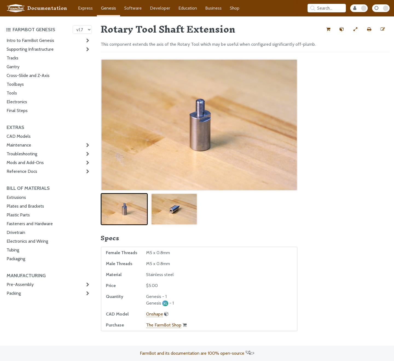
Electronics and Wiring (27, 241)
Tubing (13, 250)
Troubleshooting (22, 153)
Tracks (12, 58)
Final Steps (17, 110)
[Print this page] (369, 29)
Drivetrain (16, 232)
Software (133, 8)
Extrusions (16, 197)
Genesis (108, 8)
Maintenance (19, 145)
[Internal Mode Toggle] (359, 8)
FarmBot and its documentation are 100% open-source (197, 353)
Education (187, 8)
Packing (14, 293)
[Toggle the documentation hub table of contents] (37, 29)
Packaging (16, 258)
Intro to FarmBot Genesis (30, 40)
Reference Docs (22, 171)
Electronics (17, 101)
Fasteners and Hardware (30, 223)
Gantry (13, 66)
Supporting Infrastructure (30, 49)
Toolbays (15, 84)
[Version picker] (82, 29)
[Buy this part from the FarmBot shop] (328, 29)
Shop (234, 8)
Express (85, 8)
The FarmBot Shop (163, 325)
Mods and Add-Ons (25, 162)
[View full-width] (355, 29)
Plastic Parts (18, 214)
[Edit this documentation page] (383, 29)
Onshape (154, 314)
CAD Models (19, 136)
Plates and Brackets (25, 206)
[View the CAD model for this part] (342, 29)
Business (213, 8)
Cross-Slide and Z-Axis (28, 75)
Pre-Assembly (20, 284)
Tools (12, 93)
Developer (160, 8)
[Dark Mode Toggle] (381, 8)
